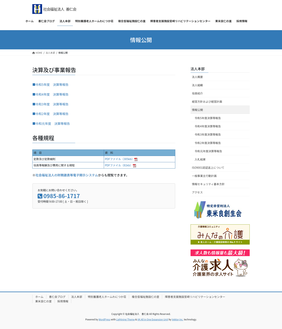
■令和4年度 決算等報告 (50, 94)
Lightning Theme (125, 319)
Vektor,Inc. (177, 319)
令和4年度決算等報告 (208, 126)
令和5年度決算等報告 (208, 118)
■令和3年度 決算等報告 (50, 104)
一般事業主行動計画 (204, 176)
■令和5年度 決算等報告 (50, 84)
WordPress (104, 319)
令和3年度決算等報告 (208, 134)
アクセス (197, 192)
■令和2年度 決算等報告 (50, 113)
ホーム (39, 297)
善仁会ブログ (57, 297)
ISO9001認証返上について (208, 167)
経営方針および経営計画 (207, 101)
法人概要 (197, 77)
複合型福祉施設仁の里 (145, 297)
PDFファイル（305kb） (121, 159)
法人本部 (198, 68)
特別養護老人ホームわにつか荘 (107, 297)
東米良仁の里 (43, 301)
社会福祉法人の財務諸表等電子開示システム (66, 175)
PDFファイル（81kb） (120, 165)
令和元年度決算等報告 (208, 151)
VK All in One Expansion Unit (152, 319)
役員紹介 (197, 93)
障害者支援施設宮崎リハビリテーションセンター (195, 297)
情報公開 (197, 110)
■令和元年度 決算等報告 (51, 123)
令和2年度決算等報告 (208, 143)
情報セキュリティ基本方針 (208, 184)
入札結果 (200, 159)
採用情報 (62, 301)
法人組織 (197, 85)
